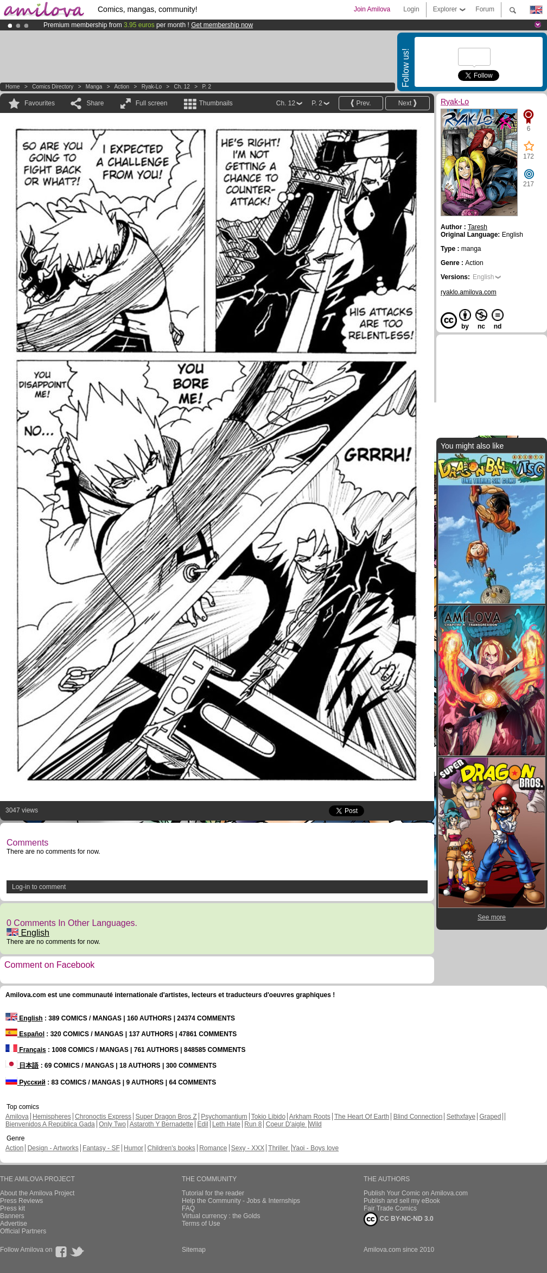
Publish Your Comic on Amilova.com (416, 1193)
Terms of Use (201, 1223)
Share (95, 103)
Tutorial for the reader (213, 1193)
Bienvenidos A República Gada (50, 1124)
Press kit (12, 1208)
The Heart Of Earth (361, 1116)
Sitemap (194, 1249)
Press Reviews (21, 1201)
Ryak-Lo (152, 87)
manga (94, 87)
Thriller (279, 1148)
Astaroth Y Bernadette (162, 1124)
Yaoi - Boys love (315, 1148)
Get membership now (222, 25)
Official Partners (23, 1231)
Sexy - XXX (247, 1148)
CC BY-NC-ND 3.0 (399, 1219)
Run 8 (253, 1124)
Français (25, 1050)
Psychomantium (224, 1116)
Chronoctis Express (103, 1116)
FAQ (188, 1208)
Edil (203, 1124)
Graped (490, 1116)
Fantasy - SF (101, 1148)
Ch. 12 (181, 87)
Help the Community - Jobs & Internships (241, 1201)
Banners (12, 1216)
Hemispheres (52, 1116)
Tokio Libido (268, 1116)
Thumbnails (216, 103)
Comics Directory (52, 87)
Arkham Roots (309, 1116)
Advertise (13, 1223)
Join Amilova (372, 9)
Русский (25, 1082)
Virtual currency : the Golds (221, 1216)
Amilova (17, 1116)
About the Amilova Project (37, 1193)
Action (121, 87)
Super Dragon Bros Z (165, 1116)
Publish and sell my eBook (402, 1201)
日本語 (22, 1065)
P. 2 (206, 87)
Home (12, 87)
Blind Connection (418, 1116)
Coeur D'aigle (286, 1124)
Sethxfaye (461, 1116)
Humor (133, 1148)
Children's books (171, 1148)
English (28, 932)
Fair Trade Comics (390, 1208)
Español (24, 1034)
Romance (213, 1148)
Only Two (112, 1124)
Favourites (39, 103)
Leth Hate (226, 1124)
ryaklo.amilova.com (469, 292)
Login (411, 9)
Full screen (152, 103)
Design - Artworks (53, 1148)
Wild (315, 1124)
